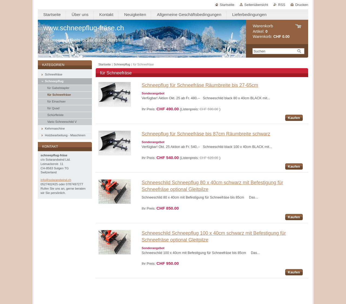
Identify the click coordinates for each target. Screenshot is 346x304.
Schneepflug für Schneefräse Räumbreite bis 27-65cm (200, 85)
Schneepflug (122, 64)
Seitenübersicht (256, 5)
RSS (281, 5)
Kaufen (294, 118)
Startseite (227, 5)
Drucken (301, 5)
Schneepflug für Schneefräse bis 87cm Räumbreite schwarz (206, 134)
